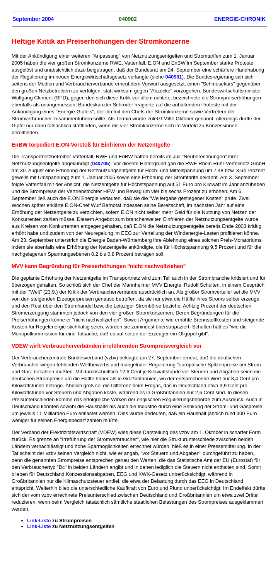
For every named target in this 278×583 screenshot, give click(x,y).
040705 (100, 163)
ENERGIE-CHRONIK (240, 19)
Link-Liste (39, 520)
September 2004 (33, 19)
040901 (173, 77)
